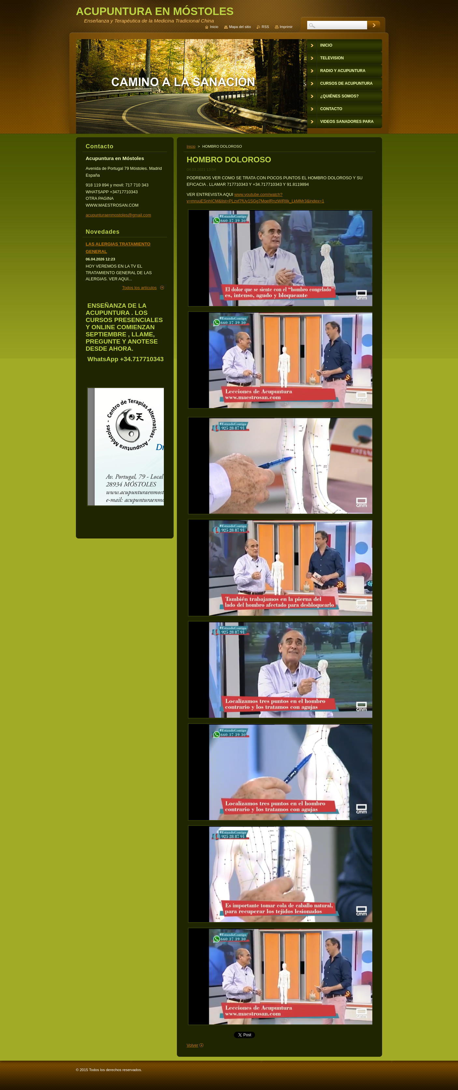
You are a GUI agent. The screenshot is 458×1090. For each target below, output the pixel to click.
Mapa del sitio (240, 27)
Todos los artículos (139, 287)
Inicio (191, 146)
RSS (265, 27)
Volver (192, 1045)
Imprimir (286, 27)
